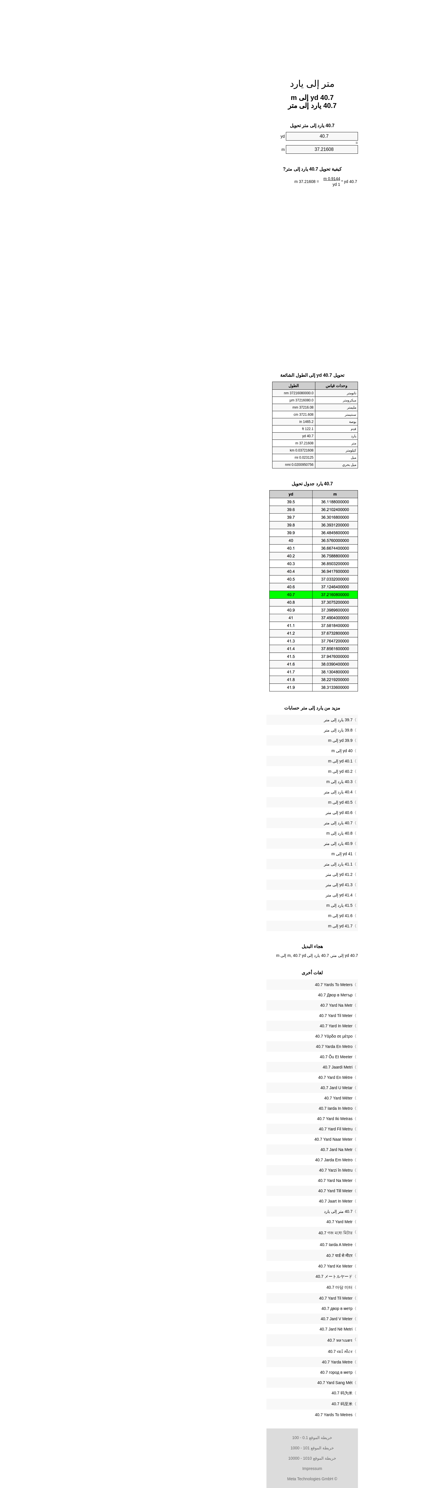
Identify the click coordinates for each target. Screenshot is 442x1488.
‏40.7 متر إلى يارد (247, 1211)
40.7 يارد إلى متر (247, 823)
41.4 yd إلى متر (247, 895)
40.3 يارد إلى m (248, 781)
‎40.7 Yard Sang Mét (243, 1382)
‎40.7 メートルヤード (242, 1276)
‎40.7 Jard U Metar (245, 1087)
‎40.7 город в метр (245, 1372)
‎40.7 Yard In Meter (244, 1026)
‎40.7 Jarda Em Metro (242, 1160)
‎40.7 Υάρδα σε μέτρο (242, 1036)
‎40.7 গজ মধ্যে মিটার (244, 1233)
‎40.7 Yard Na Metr (245, 1005)
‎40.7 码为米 (250, 1393)
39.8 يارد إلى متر (247, 730)
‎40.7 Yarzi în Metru (244, 1170)
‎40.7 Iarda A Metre (245, 1244)
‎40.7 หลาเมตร (248, 1340)
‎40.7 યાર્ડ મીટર (249, 1351)
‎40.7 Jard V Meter (245, 1318)
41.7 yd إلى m (249, 926)
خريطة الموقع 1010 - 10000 (221, 1458)
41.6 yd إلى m (249, 915)
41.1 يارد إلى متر (247, 864)
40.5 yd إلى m (249, 802)
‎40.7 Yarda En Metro (243, 1046)
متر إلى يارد (221, 83)
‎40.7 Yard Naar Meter (242, 1139)
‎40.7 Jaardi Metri (246, 1067)
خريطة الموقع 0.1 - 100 (221, 1437)
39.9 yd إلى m (249, 740)
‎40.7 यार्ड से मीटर (248, 1255)
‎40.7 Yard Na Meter (244, 1180)
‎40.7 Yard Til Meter (244, 1015)
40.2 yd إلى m (249, 771)
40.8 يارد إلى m (248, 833)
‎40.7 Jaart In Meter (244, 1201)
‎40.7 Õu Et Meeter (245, 1057)
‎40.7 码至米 (250, 1404)
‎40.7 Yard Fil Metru (244, 1129)
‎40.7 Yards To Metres (242, 1414)
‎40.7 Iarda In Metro (244, 1108)
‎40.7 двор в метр (245, 1308)
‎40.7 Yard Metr (248, 1221)
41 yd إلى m (250, 854)
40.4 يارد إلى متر (247, 792)
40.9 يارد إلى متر (247, 843)
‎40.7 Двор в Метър (244, 995)
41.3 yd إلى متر (247, 884)
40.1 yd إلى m (249, 761)
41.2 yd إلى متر (247, 874)
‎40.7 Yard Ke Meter (244, 1266)
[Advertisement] (221, 36)
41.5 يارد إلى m (248, 905)
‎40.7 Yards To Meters (242, 984)
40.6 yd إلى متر (247, 812)
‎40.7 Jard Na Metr (245, 1149)
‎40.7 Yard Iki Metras (243, 1118)
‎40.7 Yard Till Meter (244, 1191)
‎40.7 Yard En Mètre (244, 1077)
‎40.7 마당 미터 (248, 1287)
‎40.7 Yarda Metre (246, 1362)
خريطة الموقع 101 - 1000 (221, 1448)
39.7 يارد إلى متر (247, 720)
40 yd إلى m (250, 750)
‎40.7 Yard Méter (247, 1098)
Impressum (221, 1468)
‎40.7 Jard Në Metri (244, 1329)
